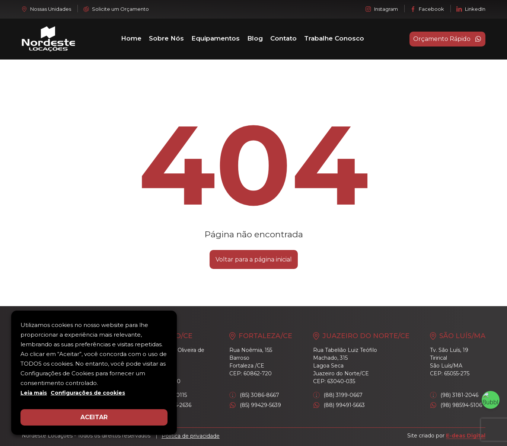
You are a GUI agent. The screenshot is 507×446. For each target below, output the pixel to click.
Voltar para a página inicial (254, 259)
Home (131, 38)
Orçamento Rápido (447, 39)
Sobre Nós (166, 38)
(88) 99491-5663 (339, 405)
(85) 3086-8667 (254, 395)
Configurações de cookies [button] (88, 392)
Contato (283, 38)
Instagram (382, 9)
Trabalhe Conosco (334, 38)
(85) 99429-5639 (255, 405)
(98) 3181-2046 (454, 395)
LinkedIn (470, 9)
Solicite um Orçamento (116, 9)
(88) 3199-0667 (338, 395)
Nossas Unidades (46, 9)
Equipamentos (215, 38)
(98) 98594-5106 (456, 405)
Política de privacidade (191, 436)
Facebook (427, 9)
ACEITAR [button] (94, 417)
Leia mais (33, 392)
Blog (255, 38)
